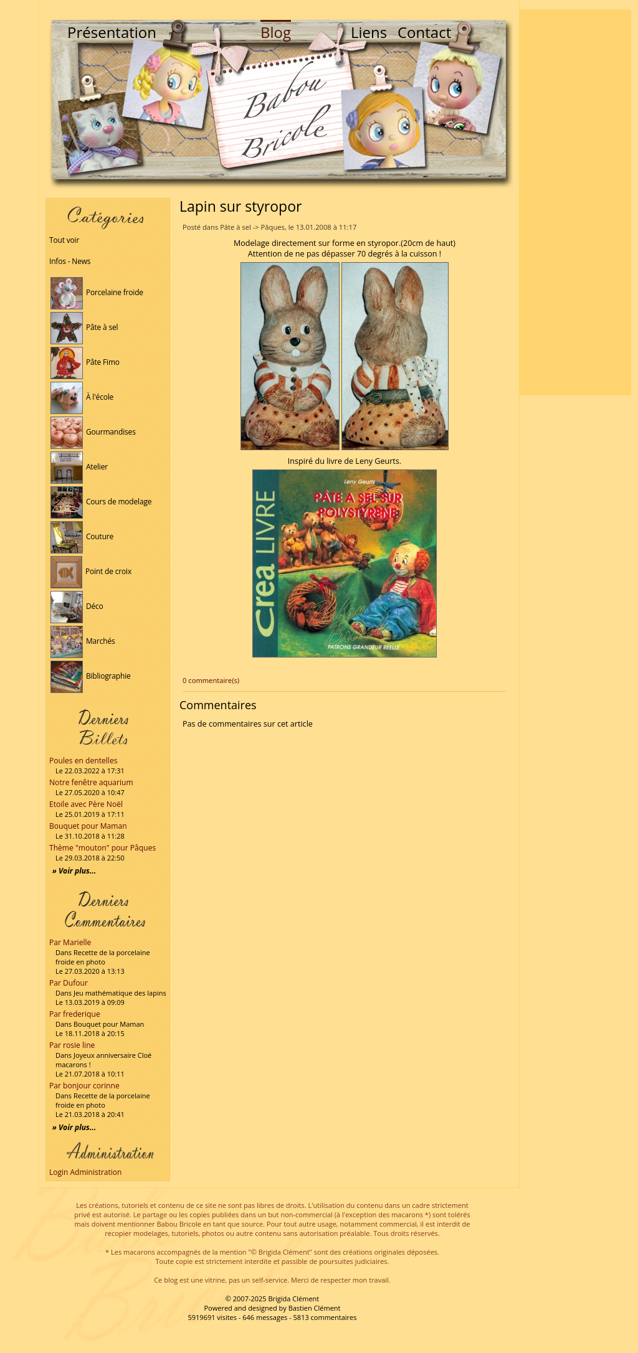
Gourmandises (93, 432)
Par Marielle (70, 942)
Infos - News (69, 261)
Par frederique (74, 1014)
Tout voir (64, 240)
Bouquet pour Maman (88, 826)
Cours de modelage (100, 501)
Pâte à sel (84, 327)
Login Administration (85, 1172)
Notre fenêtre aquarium (91, 782)
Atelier (79, 466)
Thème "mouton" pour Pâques (102, 847)
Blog (275, 32)
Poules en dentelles (83, 760)
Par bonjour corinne (84, 1085)
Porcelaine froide (96, 292)
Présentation (111, 32)
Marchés (82, 641)
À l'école (81, 397)
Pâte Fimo (85, 362)
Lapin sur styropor (240, 206)
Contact (424, 32)
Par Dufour (68, 983)
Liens (369, 32)
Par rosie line (72, 1045)
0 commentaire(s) (211, 680)
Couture (81, 536)
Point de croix (90, 571)
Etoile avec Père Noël (86, 804)
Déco (76, 606)
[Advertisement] (575, 202)
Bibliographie (90, 676)
